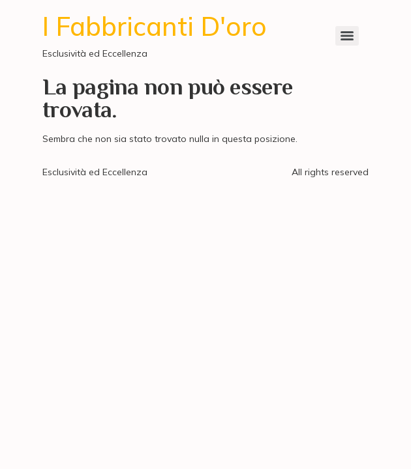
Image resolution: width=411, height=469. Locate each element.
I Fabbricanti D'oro (154, 26)
